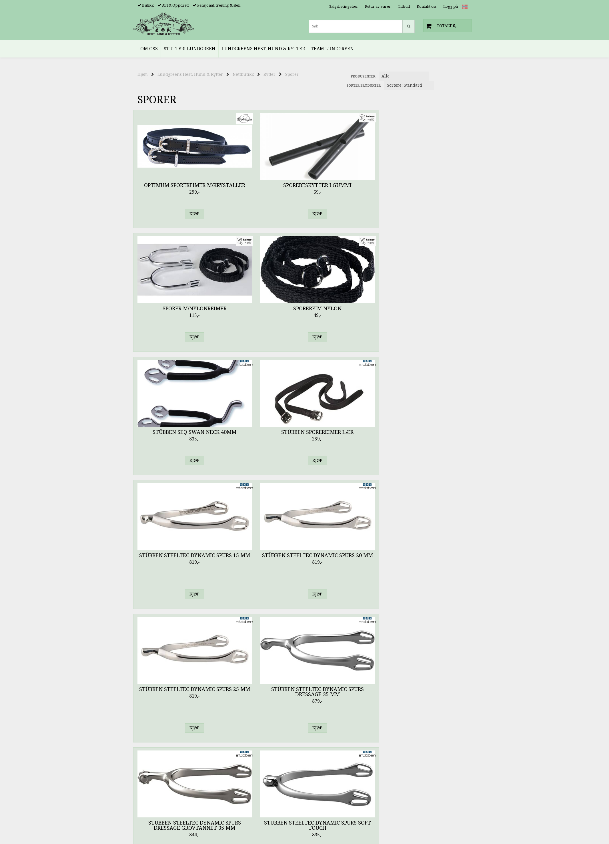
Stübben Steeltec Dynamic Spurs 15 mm (162, 314)
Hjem (142, 74)
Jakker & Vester (239, 716)
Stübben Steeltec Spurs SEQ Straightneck (390, 449)
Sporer (292, 74)
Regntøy (232, 702)
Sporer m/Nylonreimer (276, 188)
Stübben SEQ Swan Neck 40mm (390, 188)
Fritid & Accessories (244, 694)
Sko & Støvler (237, 776)
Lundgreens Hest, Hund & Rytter (190, 74)
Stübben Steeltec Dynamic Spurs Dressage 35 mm (333, 314)
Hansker (232, 761)
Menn (230, 679)
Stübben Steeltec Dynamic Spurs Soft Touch (447, 314)
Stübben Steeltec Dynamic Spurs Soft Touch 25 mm (161, 449)
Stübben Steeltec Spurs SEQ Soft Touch (333, 449)
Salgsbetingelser (343, 6)
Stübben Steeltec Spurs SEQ (219, 446)
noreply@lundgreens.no (159, 819)
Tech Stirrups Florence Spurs (161, 576)
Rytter (269, 74)
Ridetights (234, 739)
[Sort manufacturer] (404, 76)
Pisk (228, 791)
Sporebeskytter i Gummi (219, 188)
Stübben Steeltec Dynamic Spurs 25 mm (276, 314)
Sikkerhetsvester (240, 768)
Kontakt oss (426, 6)
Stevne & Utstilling (243, 709)
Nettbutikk (243, 74)
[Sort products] (409, 85)
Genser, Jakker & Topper (248, 724)
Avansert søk (538, 679)
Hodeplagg (234, 754)
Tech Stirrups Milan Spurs (218, 576)
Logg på (450, 6)
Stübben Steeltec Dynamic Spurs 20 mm (219, 314)
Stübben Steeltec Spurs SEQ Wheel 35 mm (447, 449)
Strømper (233, 746)
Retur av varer (378, 6)
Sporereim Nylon (333, 185)
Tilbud (404, 6)
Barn (229, 687)
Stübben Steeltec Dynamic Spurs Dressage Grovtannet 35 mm (390, 320)
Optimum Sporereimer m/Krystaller (162, 190)
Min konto (421, 823)
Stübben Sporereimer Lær (447, 188)
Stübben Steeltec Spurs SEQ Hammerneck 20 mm (276, 451)
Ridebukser (235, 731)
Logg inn (464, 828)
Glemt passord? (595, 709)
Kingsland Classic (241, 672)
